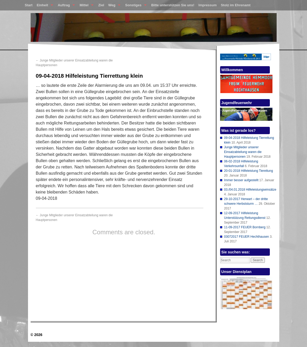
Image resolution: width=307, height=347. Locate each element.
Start (29, 5)
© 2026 (36, 335)
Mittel (85, 6)
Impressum (207, 5)
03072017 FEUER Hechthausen (246, 236)
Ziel (101, 5)
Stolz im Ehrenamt (235, 5)
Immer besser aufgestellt (241, 180)
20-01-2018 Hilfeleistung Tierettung (248, 171)
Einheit (44, 6)
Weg (113, 6)
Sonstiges (134, 6)
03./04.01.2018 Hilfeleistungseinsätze (250, 189)
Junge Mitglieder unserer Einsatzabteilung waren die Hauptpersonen (242, 151)
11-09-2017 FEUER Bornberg (244, 227)
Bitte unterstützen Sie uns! (172, 5)
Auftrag (65, 6)
